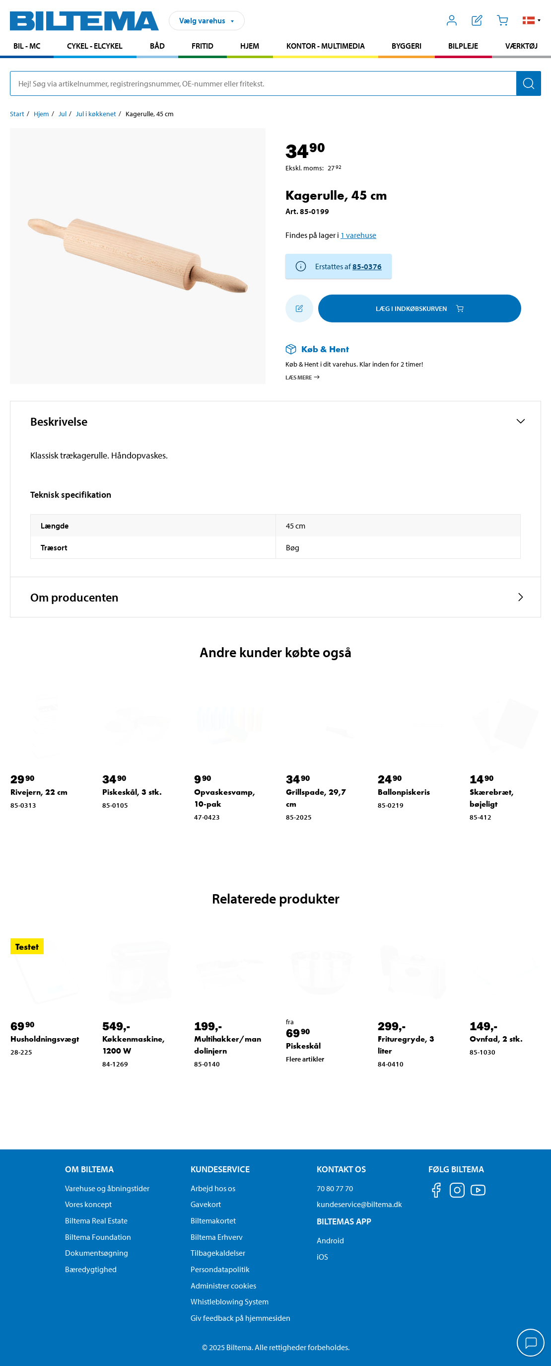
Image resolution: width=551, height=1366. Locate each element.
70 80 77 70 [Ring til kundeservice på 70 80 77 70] (335, 1188)
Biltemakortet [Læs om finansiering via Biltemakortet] (213, 1220)
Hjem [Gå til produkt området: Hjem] (249, 46)
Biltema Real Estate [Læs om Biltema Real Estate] (96, 1220)
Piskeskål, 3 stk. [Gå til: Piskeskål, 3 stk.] (132, 792)
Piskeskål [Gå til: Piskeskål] (303, 1046)
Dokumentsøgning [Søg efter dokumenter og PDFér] (96, 1253)
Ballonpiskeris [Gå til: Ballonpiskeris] (404, 792)
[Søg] (528, 83)
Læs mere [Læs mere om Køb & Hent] (303, 377)
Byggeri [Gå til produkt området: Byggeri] (406, 46)
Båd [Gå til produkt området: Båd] (157, 46)
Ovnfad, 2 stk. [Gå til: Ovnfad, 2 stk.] (496, 1039)
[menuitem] (27, 47)
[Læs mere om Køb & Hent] (403, 349)
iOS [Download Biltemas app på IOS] (322, 1257)
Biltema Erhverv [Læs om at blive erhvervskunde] (217, 1237)
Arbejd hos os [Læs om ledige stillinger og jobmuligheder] (213, 1188)
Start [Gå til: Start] (17, 113)
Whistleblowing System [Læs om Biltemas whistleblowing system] (230, 1301)
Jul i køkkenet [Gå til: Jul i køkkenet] (96, 113)
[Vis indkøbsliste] (477, 20)
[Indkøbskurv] (502, 20)
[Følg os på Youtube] (478, 1195)
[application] (531, 1344)
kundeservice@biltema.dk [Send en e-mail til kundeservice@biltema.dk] (359, 1204)
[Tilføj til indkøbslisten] (299, 308)
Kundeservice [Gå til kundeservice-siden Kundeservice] (220, 1169)
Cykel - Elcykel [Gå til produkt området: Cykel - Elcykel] (95, 46)
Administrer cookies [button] (223, 1285)
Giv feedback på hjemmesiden (240, 1318)
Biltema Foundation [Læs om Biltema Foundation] (98, 1237)
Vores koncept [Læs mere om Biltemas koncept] (88, 1204)
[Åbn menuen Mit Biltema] (452, 20)
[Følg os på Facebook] (436, 1192)
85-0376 (367, 266)
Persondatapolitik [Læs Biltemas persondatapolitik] (220, 1269)
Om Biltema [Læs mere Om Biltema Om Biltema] (89, 1169)
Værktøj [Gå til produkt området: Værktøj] (521, 46)
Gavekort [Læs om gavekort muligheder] (206, 1204)
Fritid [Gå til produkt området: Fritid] (202, 46)
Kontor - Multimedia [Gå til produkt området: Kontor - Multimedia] (325, 46)
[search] (275, 83)
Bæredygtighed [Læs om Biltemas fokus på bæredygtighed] (91, 1269)
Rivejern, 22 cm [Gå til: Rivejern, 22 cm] (39, 792)
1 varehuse (358, 235)
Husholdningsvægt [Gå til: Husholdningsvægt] (44, 1039)
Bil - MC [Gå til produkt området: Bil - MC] (26, 46)
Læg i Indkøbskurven (420, 308)
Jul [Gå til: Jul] (63, 113)
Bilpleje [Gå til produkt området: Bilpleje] (463, 46)
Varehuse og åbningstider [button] (107, 1188)
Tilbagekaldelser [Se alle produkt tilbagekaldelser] (218, 1253)
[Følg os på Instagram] (457, 1192)
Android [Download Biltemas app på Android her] (330, 1240)
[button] (532, 20)
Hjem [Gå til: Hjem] (41, 113)
